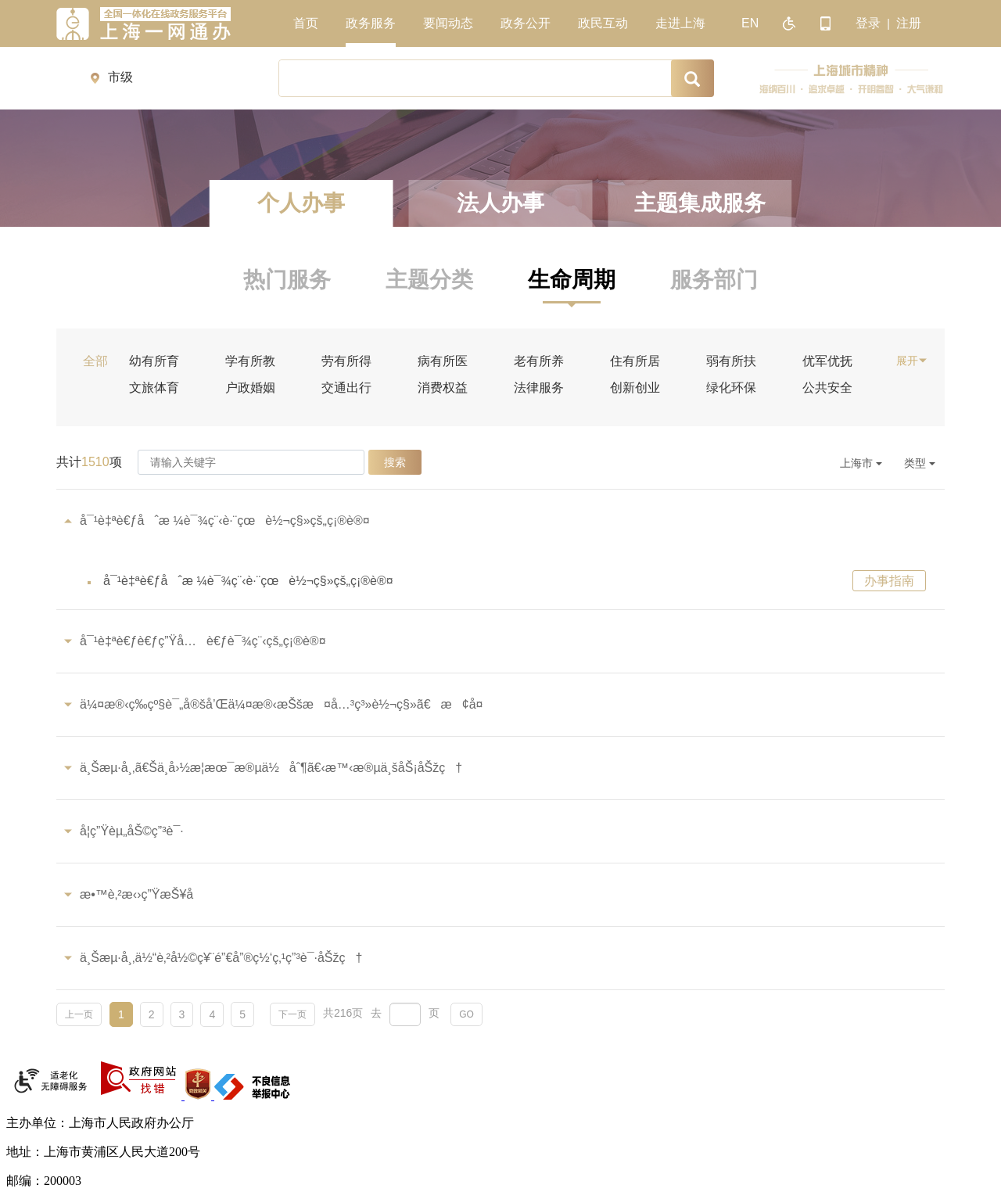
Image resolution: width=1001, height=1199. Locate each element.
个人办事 (301, 203)
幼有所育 (154, 361)
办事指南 (889, 580)
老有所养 (539, 361)
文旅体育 (154, 388)
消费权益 (443, 388)
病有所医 (443, 361)
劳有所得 (346, 361)
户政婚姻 (250, 388)
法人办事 (500, 203)
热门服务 (287, 279)
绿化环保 (731, 388)
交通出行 (346, 388)
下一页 (292, 1014)
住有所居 (635, 361)
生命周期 (571, 279)
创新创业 (635, 388)
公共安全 (827, 388)
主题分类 (429, 279)
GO (466, 1014)
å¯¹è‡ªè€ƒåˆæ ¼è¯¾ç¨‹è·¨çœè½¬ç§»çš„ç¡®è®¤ (248, 580)
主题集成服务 (700, 203)
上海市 (861, 463)
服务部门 (714, 279)
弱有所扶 (731, 361)
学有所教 (250, 361)
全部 (95, 361)
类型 (919, 463)
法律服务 (539, 388)
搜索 (395, 462)
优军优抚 (827, 361)
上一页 (79, 1014)
